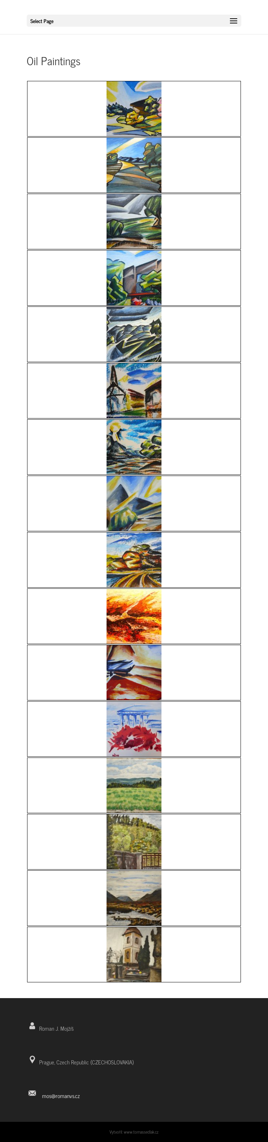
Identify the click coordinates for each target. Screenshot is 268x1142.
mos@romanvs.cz (61, 1095)
